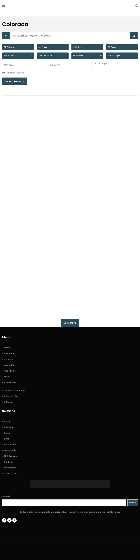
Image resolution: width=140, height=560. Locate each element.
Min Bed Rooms (46, 55)
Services (8, 359)
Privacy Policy (11, 396)
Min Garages (114, 55)
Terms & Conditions (14, 390)
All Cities (77, 47)
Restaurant (10, 444)
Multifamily (10, 450)
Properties (9, 353)
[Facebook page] (4, 520)
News (7, 376)
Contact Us (10, 382)
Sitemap (8, 402)
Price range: (101, 63)
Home (7, 347)
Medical (8, 461)
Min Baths (78, 55)
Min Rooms (9, 55)
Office (7, 421)
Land (6, 438)
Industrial (9, 427)
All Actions (9, 47)
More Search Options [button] (13, 72)
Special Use (10, 473)
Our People (10, 370)
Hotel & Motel (11, 456)
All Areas (112, 47)
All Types (43, 47)
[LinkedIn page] (14, 520)
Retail (7, 433)
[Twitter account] (9, 520)
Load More (70, 323)
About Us (9, 365)
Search (6, 496)
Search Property (14, 81)
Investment (10, 467)
